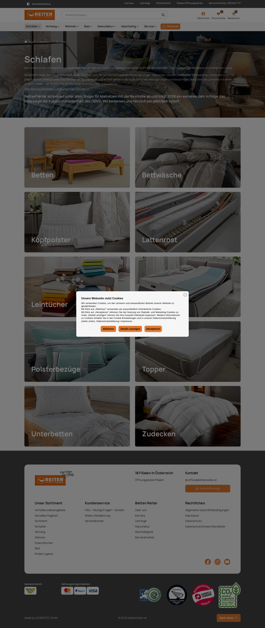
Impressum (126, 321)
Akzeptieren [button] (153, 328)
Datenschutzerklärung (107, 321)
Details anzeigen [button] (130, 328)
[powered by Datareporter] (185, 297)
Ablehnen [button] (108, 328)
